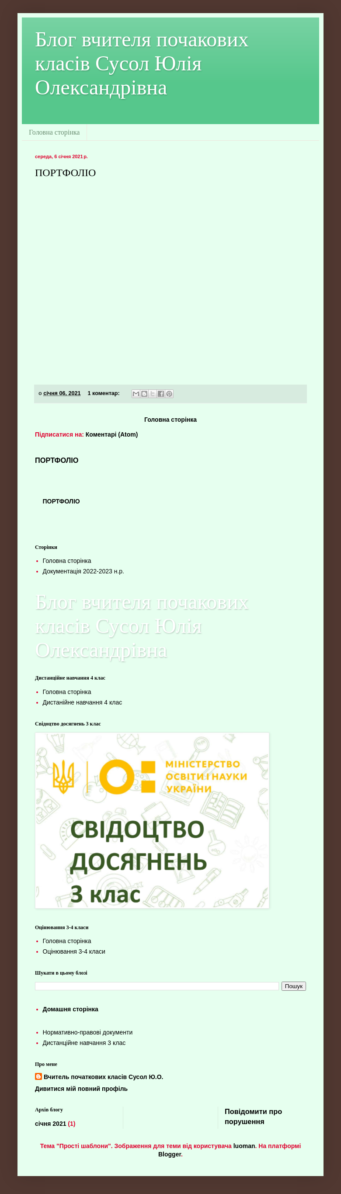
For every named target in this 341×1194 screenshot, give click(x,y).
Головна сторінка (54, 132)
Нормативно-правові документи (88, 1032)
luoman (244, 1145)
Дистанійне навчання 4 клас (82, 702)
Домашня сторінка (70, 1009)
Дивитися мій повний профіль (81, 1088)
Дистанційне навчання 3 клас (84, 1042)
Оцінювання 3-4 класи (74, 951)
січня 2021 (50, 1123)
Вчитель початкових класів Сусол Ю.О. (104, 1076)
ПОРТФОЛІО (65, 172)
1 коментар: (105, 393)
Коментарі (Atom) (112, 434)
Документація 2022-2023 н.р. (83, 571)
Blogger (169, 1154)
